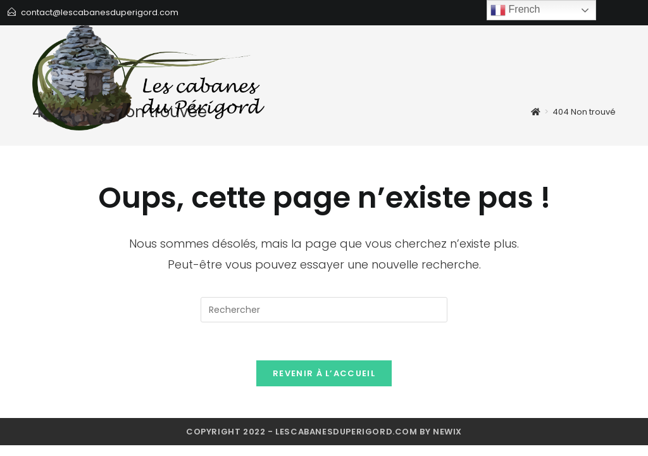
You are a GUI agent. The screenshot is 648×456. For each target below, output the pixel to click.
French (515, 10)
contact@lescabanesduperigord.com (99, 12)
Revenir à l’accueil (324, 373)
